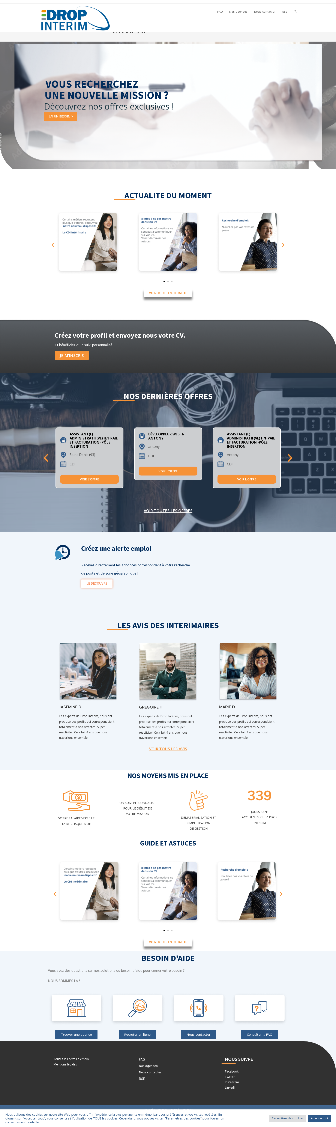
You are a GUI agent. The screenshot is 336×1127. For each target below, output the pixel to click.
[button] (53, 257)
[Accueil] (272, 43)
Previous (45, 470)
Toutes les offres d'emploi (71, 1072)
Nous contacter (150, 1085)
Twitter (230, 1089)
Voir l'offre (89, 492)
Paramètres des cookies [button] (288, 1118)
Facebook (231, 1084)
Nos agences (148, 1078)
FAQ (142, 1072)
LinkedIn (230, 1100)
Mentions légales (65, 1077)
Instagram (232, 1095)
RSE (142, 1091)
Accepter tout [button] (319, 1118)
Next (290, 470)
